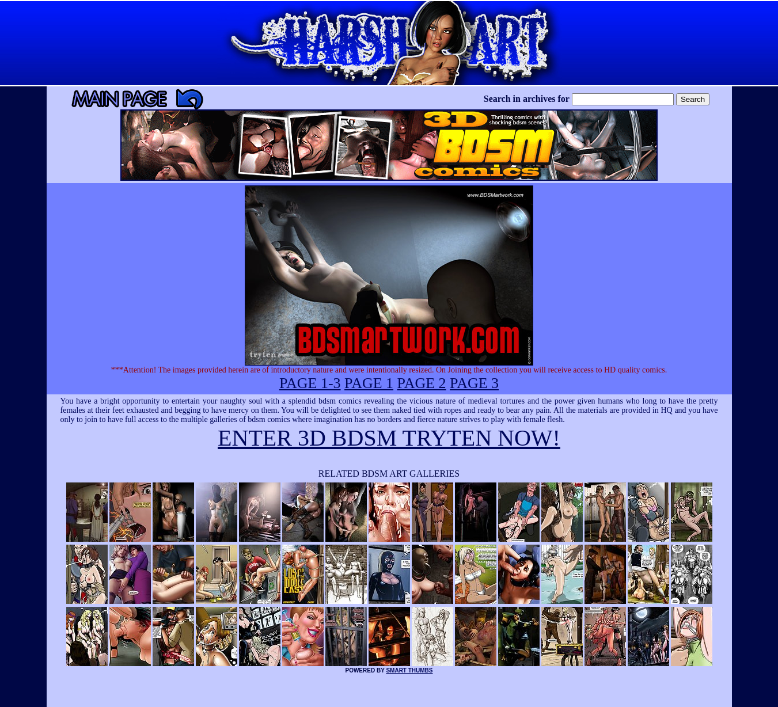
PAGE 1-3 (310, 383)
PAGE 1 (368, 383)
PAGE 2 (421, 383)
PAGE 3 (474, 383)
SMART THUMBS (409, 670)
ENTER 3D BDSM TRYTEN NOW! (389, 438)
